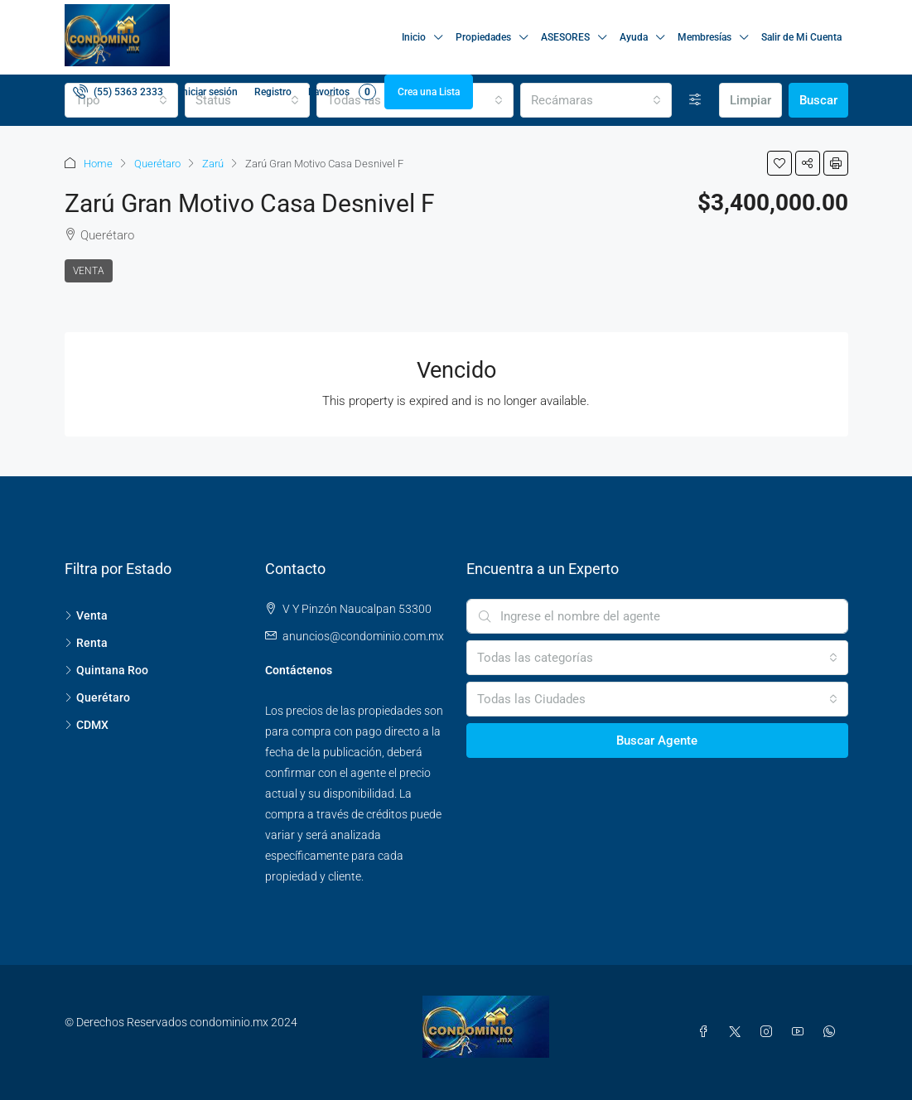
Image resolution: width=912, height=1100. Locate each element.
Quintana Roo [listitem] (106, 670)
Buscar (818, 100)
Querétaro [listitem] (97, 697)
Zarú (213, 163)
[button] (779, 163)
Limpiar (750, 100)
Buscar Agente (656, 740)
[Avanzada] (695, 100)
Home (98, 163)
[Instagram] (769, 1032)
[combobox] (596, 100)
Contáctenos (298, 670)
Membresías (704, 37)
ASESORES (565, 37)
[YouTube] (801, 1032)
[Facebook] (706, 1032)
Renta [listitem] (86, 642)
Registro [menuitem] (273, 92)
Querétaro (157, 163)
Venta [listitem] (86, 615)
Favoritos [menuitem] (342, 92)
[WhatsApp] (832, 1032)
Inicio (414, 37)
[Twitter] (738, 1032)
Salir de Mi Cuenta (801, 37)
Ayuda (634, 37)
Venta (88, 271)
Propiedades (483, 37)
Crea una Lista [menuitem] (429, 92)
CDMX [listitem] (87, 724)
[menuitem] (118, 92)
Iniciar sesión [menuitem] (209, 92)
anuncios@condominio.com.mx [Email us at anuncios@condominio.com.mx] (363, 636)
